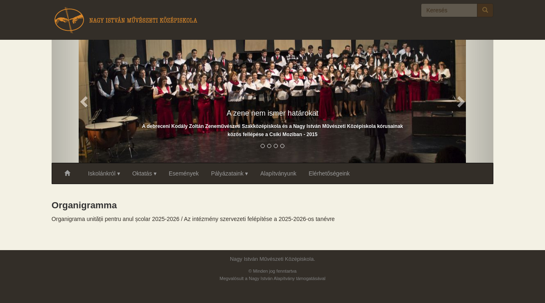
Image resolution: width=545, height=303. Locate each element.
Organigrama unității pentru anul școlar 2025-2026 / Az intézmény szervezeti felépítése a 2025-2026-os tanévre (193, 219)
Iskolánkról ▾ (104, 173)
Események (184, 173)
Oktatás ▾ (144, 173)
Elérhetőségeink (329, 173)
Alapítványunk (278, 173)
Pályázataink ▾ (229, 173)
